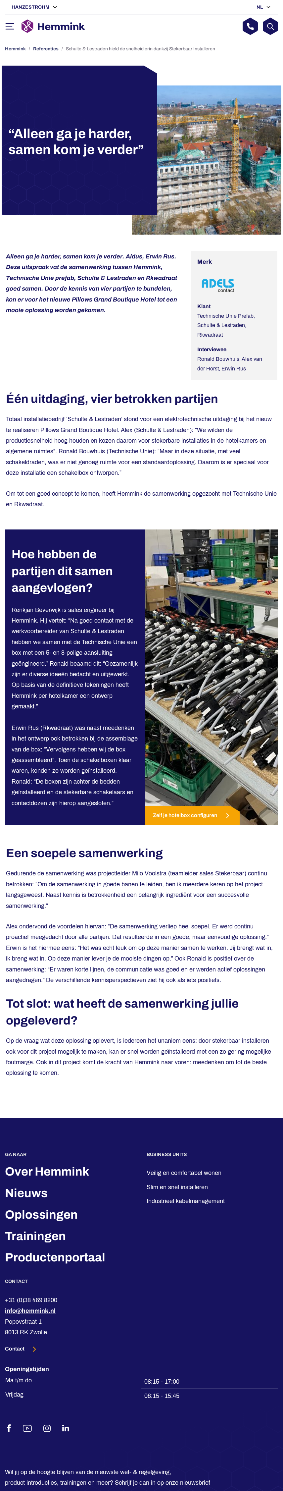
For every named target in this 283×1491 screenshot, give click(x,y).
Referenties (46, 48)
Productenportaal (55, 1257)
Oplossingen (41, 1214)
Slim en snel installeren (177, 1187)
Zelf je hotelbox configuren (192, 815)
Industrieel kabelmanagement (186, 1201)
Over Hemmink (47, 1171)
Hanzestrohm (31, 7)
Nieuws (26, 1193)
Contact (15, 1349)
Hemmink (15, 48)
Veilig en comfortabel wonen (184, 1173)
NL (260, 7)
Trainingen (35, 1236)
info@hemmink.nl (30, 1310)
